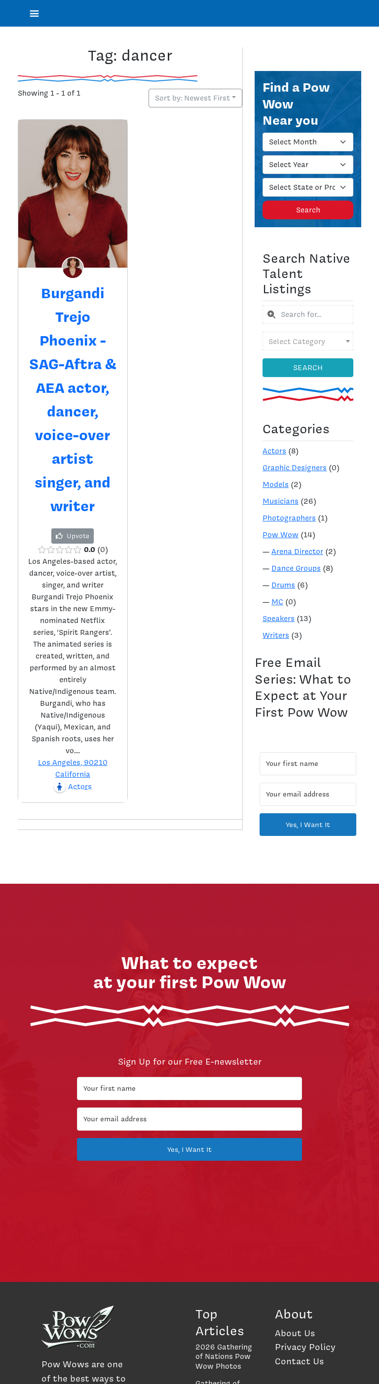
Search (308, 210)
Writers (276, 635)
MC (277, 602)
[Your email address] (308, 794)
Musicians (281, 501)
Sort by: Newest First (192, 98)
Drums (283, 585)
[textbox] (308, 341)
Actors (274, 451)
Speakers (279, 618)
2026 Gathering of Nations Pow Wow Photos (223, 1356)
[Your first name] (308, 763)
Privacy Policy (305, 1346)
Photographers (289, 518)
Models (276, 484)
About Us (295, 1333)
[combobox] (308, 314)
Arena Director (297, 551)
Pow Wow (281, 535)
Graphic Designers (295, 468)
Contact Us (299, 1361)
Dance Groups (296, 568)
